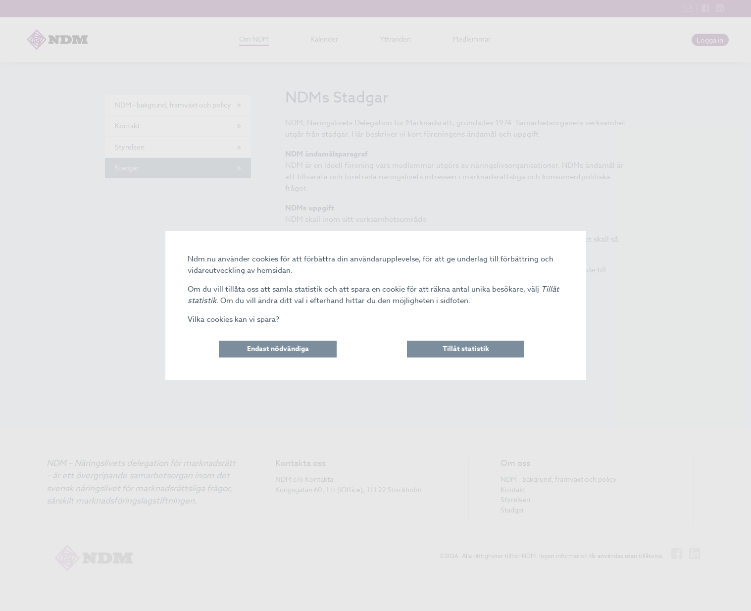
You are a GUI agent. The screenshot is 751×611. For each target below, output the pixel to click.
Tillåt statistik (466, 349)
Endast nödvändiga (278, 349)
